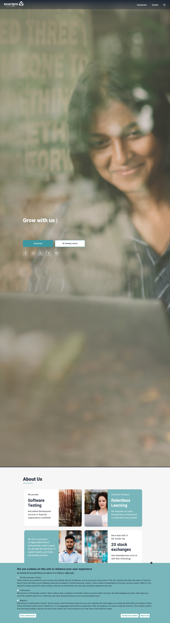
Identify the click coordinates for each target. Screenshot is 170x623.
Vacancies (142, 5)
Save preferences (27, 616)
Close (151, 563)
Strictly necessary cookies (30, 577)
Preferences (25, 590)
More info (69, 573)
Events (155, 5)
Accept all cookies (130, 616)
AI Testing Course (69, 243)
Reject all (145, 616)
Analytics (23, 600)
